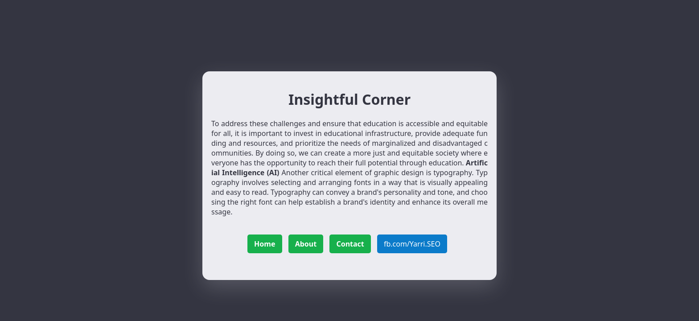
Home (264, 244)
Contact (350, 244)
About (306, 244)
